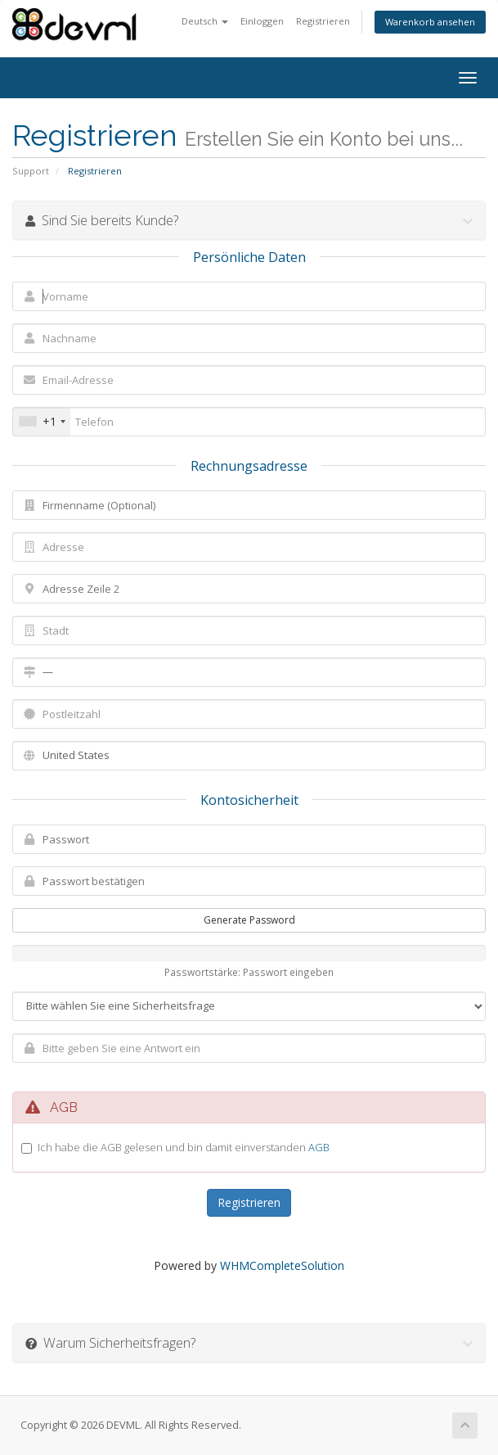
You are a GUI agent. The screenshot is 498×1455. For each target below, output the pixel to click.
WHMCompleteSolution (282, 1265)
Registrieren (323, 21)
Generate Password (249, 920)
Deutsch (205, 21)
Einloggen (262, 21)
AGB (319, 1147)
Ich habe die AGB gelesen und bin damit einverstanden (184, 1147)
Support (30, 171)
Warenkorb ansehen (430, 22)
